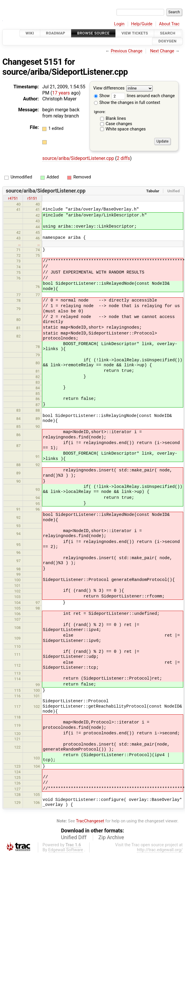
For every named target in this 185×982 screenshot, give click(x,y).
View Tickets (135, 33)
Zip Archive (111, 837)
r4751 (13, 198)
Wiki (30, 33)
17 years (61, 93)
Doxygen (167, 41)
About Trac (169, 24)
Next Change (162, 51)
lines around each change (143, 95)
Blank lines (116, 118)
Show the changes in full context (127, 102)
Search (167, 33)
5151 (53, 62)
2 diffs (123, 158)
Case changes (119, 123)
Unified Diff (74, 837)
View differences (109, 88)
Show (102, 95)
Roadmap (55, 33)
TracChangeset (90, 821)
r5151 (32, 198)
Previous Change (126, 51)
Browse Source (93, 33)
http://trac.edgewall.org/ (160, 849)
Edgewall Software (65, 849)
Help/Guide (141, 24)
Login (119, 24)
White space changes (126, 129)
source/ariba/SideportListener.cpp (65, 72)
